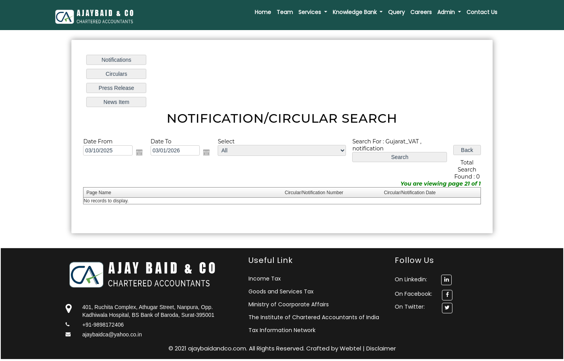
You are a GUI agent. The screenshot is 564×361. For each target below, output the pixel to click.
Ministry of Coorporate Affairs (288, 304)
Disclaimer (381, 348)
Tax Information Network (282, 330)
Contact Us (481, 12)
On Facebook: (413, 294)
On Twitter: (410, 307)
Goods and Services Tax (281, 291)
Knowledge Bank (355, 12)
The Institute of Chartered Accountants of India (313, 317)
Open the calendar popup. (141, 152)
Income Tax (264, 278)
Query (396, 12)
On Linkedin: (423, 279)
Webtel (351, 348)
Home (263, 12)
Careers (421, 12)
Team (285, 12)
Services (310, 12)
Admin (446, 12)
